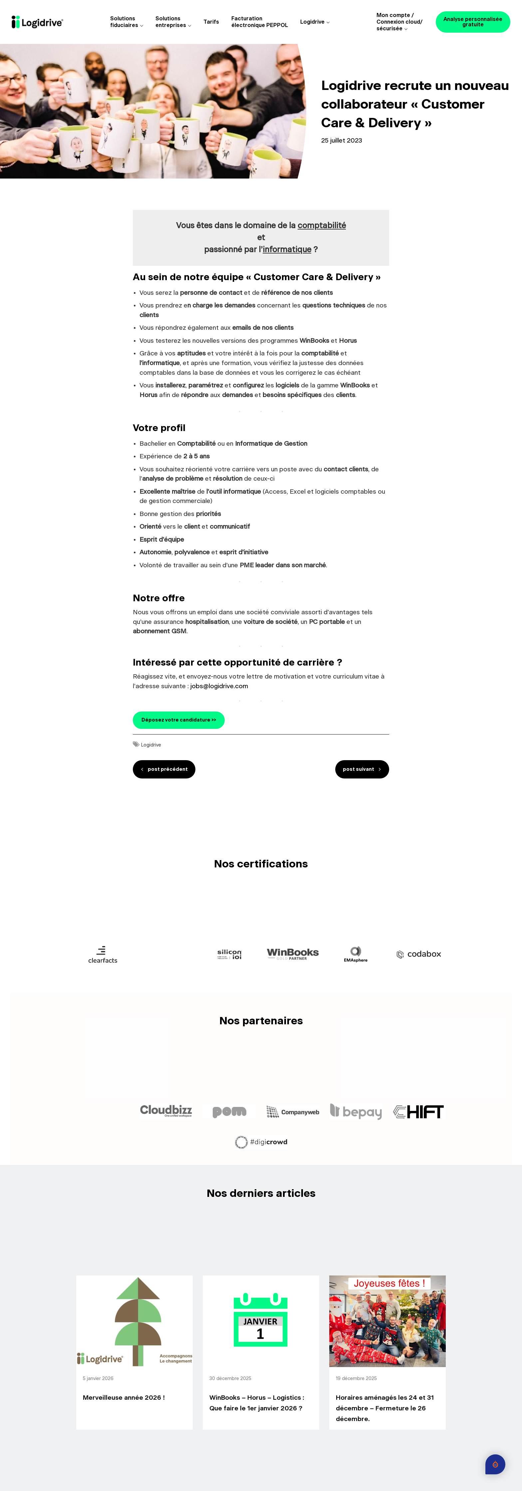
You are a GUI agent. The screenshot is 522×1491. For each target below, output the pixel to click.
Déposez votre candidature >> (178, 720)
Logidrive (312, 22)
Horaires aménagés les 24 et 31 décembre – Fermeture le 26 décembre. (385, 1409)
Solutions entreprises (170, 22)
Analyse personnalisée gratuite (472, 22)
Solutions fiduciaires (124, 22)
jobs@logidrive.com (219, 686)
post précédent (168, 769)
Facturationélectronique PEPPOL (259, 22)
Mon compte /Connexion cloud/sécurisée (399, 22)
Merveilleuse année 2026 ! (124, 1398)
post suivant (358, 769)
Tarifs (211, 22)
